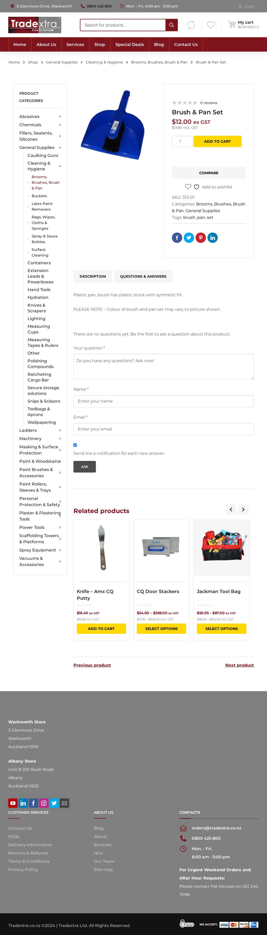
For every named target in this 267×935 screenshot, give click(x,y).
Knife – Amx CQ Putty (95, 595)
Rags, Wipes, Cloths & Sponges (43, 223)
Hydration (38, 297)
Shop (33, 62)
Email (80, 417)
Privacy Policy (23, 869)
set (210, 217)
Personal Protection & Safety (40, 501)
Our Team (104, 861)
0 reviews (208, 102)
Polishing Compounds (41, 363)
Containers (39, 262)
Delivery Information (30, 844)
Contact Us (20, 828)
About (100, 836)
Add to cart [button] (101, 628)
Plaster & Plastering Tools (40, 516)
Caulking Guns (43, 155)
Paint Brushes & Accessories (40, 472)
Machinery (40, 439)
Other (34, 353)
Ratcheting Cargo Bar (39, 377)
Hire (98, 852)
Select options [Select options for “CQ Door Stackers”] (161, 628)
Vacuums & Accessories (40, 561)
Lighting (36, 318)
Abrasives (40, 117)
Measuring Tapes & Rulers (43, 342)
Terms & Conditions (28, 861)
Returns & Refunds (28, 852)
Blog (99, 828)
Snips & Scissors (44, 401)
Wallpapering (42, 422)
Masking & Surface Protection (40, 449)
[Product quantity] (182, 141)
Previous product (92, 665)
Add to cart (217, 141)
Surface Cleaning (40, 252)
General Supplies (62, 62)
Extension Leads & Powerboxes (41, 276)
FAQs (13, 836)
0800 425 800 (99, 6)
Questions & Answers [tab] (143, 276)
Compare (208, 173)
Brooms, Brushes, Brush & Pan (159, 62)
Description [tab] (93, 276)
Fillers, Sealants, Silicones (40, 136)
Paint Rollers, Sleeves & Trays (40, 487)
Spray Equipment (40, 550)
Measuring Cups (39, 329)
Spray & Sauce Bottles (45, 239)
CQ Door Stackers (158, 591)
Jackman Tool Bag (218, 591)
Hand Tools (39, 289)
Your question (89, 348)
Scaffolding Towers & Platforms (40, 538)
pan (201, 217)
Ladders (40, 430)
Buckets (39, 196)
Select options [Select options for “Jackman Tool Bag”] (221, 628)
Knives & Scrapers (37, 308)
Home (14, 62)
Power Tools (40, 527)
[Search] (171, 25)
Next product (239, 665)
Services (102, 844)
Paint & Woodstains (40, 461)
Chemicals (40, 125)
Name (81, 389)
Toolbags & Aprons (39, 411)
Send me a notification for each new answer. (119, 453)
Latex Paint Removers (42, 206)
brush (189, 217)
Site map (103, 869)
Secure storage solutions (43, 390)
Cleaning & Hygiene (104, 62)
